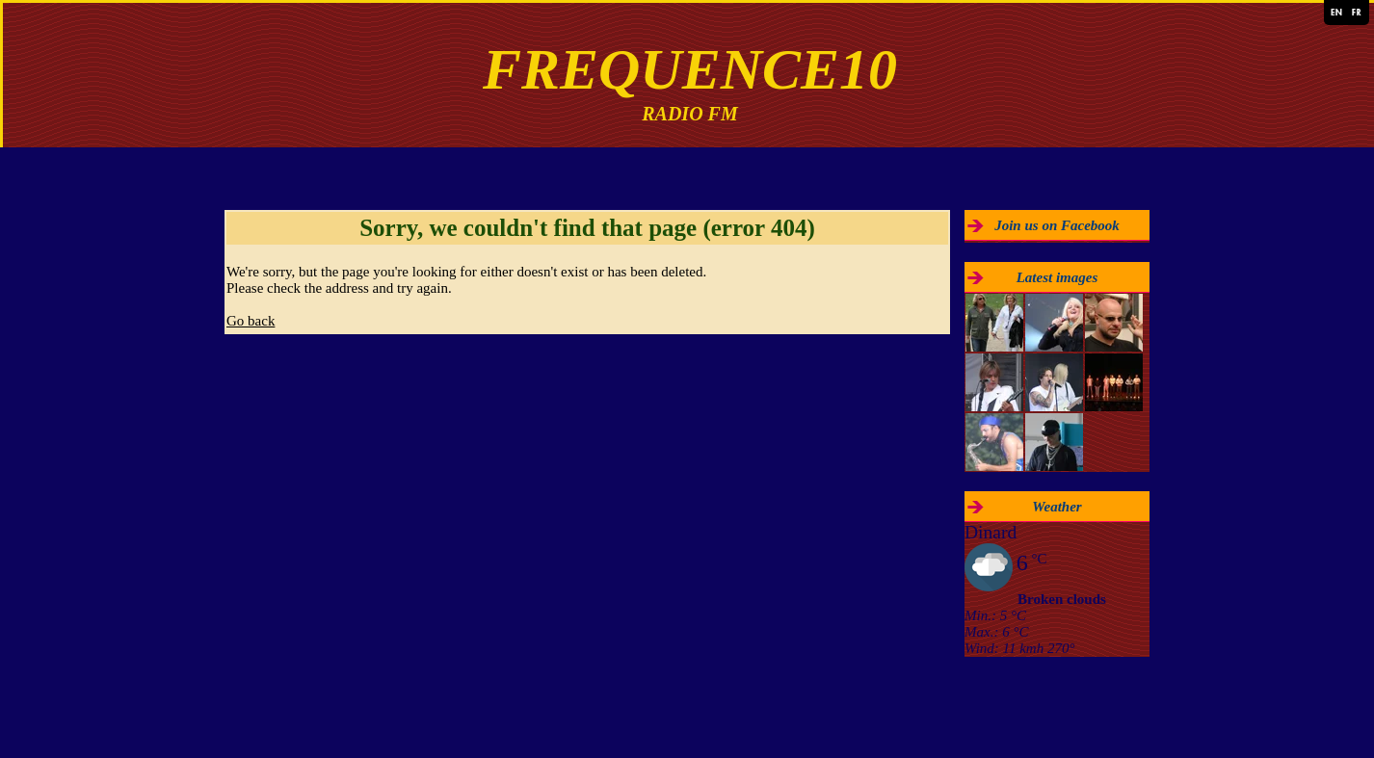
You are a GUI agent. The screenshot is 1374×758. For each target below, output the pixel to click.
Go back (250, 320)
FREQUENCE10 (690, 69)
